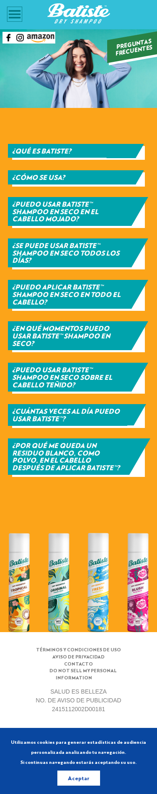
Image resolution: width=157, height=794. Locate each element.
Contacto (78, 663)
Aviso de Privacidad (78, 656)
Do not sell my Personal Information (83, 674)
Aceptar (79, 777)
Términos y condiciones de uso (78, 649)
